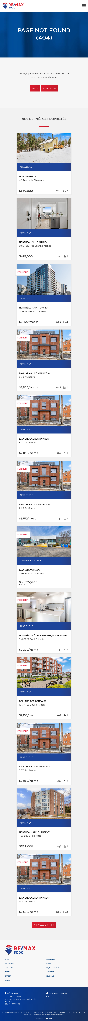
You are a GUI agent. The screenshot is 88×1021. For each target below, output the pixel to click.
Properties (9, 963)
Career (8, 976)
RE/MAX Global (52, 968)
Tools (7, 980)
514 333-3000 (14, 1004)
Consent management (55, 1014)
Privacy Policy (29, 1014)
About (8, 972)
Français (50, 976)
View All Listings (44, 925)
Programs (50, 959)
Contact (50, 972)
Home (35, 88)
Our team (9, 968)
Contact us (49, 88)
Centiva (48, 1018)
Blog (48, 963)
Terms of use (41, 1014)
